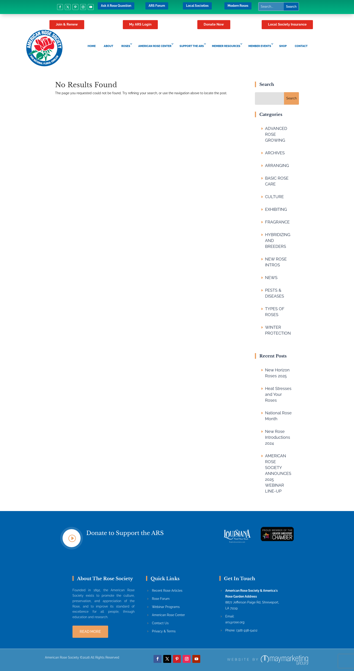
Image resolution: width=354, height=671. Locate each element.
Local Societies (197, 5)
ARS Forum (157, 5)
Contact (301, 46)
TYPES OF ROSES (274, 311)
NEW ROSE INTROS (276, 262)
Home (92, 46)
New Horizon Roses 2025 (277, 373)
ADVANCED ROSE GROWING (276, 134)
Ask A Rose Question (116, 5)
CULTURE (274, 196)
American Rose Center (154, 46)
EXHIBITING (276, 209)
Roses (125, 46)
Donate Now (214, 24)
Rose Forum (161, 599)
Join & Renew (67, 24)
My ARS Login (140, 24)
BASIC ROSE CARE (277, 181)
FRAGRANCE (277, 222)
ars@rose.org (235, 622)
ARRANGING (277, 165)
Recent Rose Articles (167, 590)
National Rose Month (278, 416)
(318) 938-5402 (246, 630)
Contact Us (160, 623)
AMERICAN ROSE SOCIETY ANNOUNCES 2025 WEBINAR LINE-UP (278, 473)
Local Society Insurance (287, 24)
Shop (283, 46)
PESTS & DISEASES (274, 293)
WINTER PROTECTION (278, 330)
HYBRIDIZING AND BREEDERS (277, 240)
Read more (90, 631)
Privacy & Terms (164, 631)
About (108, 46)
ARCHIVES (275, 152)
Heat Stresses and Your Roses (278, 394)
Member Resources (226, 46)
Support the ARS (191, 46)
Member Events (259, 46)
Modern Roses (238, 5)
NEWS (271, 277)
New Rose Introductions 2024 (277, 437)
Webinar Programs (166, 607)
